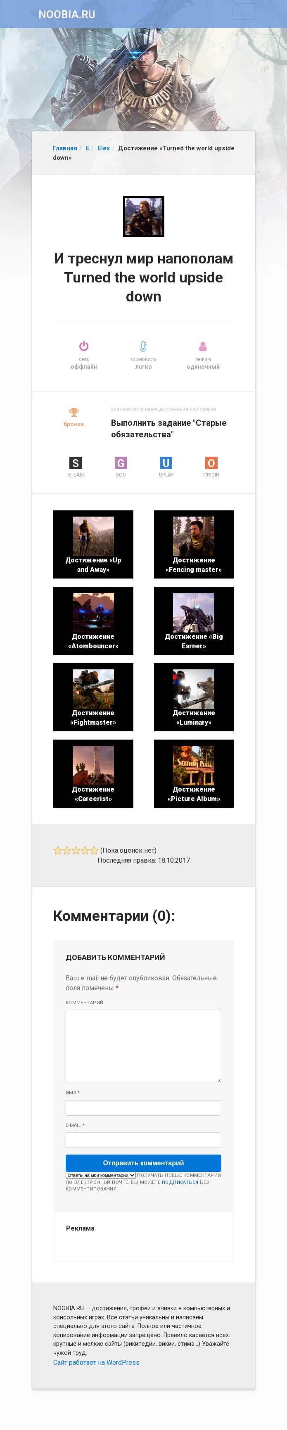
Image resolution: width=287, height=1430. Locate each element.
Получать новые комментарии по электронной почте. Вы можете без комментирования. (143, 1182)
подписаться (180, 1182)
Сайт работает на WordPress (96, 1362)
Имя (73, 1093)
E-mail (75, 1125)
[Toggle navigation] (243, 11)
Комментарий (85, 1003)
